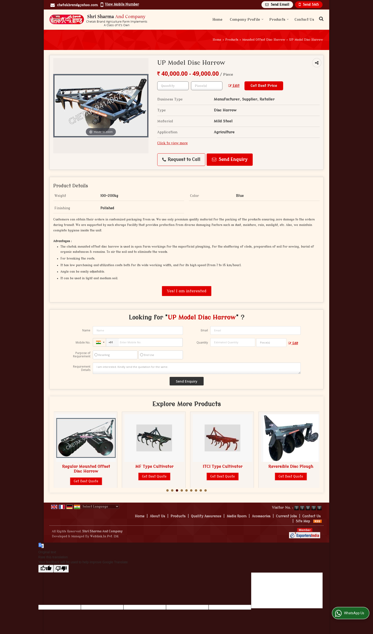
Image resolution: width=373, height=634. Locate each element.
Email (204, 330)
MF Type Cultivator (223, 466)
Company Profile (247, 20)
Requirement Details (81, 368)
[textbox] (206, 85)
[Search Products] (321, 18)
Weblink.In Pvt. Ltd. (104, 536)
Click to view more (172, 143)
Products (279, 20)
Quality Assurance (206, 516)
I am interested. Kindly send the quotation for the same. (197, 368)
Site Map (303, 521)
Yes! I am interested (186, 291)
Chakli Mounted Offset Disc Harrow (86, 469)
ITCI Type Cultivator (291, 466)
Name (86, 330)
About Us (157, 516)
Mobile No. (83, 342)
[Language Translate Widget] (100, 506)
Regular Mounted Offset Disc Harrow (154, 469)
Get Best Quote (86, 481)
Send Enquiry (230, 159)
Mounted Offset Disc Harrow (263, 39)
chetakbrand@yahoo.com (77, 5)
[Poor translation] (61, 569)
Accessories (261, 516)
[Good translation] (46, 569)
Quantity (202, 342)
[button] (122, 4)
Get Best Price (263, 86)
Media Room (236, 516)
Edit (234, 86)
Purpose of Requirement (81, 354)
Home (217, 20)
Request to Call (181, 159)
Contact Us (304, 20)
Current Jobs (286, 516)
